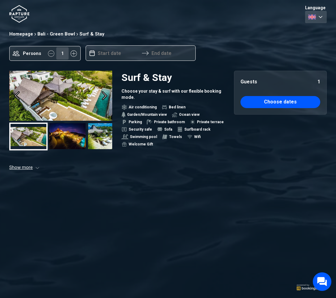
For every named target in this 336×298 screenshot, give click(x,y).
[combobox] (316, 17)
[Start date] (118, 53)
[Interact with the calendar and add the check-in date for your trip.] (92, 53)
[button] (60, 95)
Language (315, 7)
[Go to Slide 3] (106, 136)
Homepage (21, 34)
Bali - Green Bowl (56, 34)
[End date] (172, 53)
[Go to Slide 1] (28, 136)
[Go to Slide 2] (67, 136)
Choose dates (280, 102)
